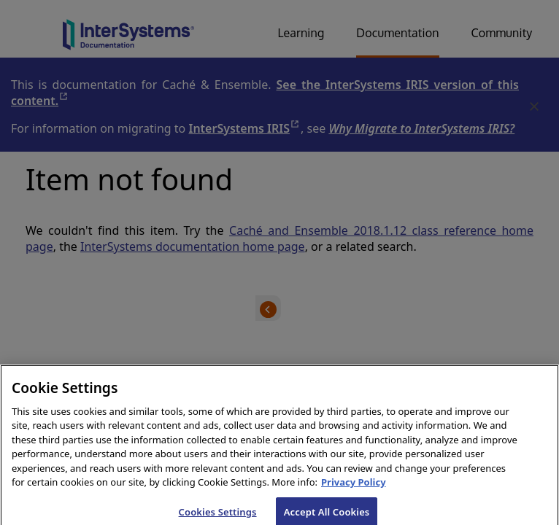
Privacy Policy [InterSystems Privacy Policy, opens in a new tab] (353, 488)
